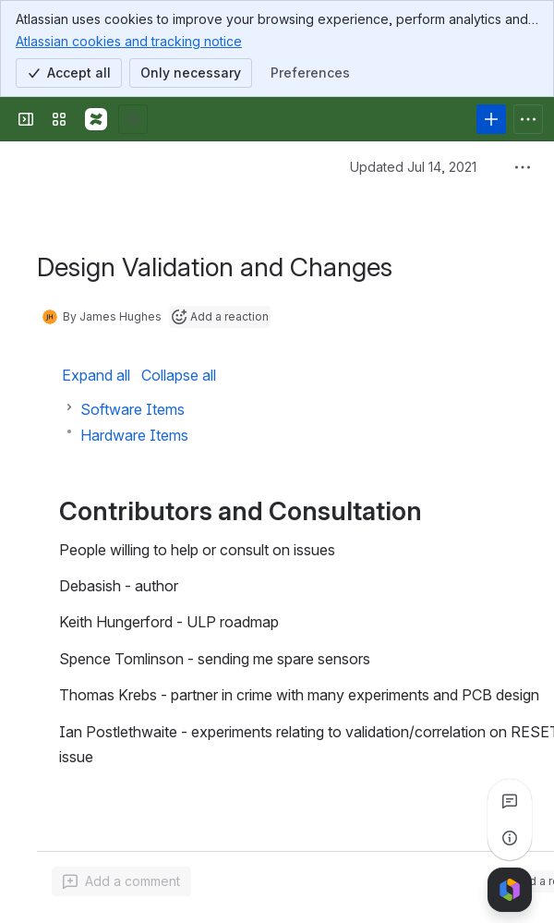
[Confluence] (96, 119)
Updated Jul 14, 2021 (413, 167)
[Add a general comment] (121, 881)
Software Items (132, 409)
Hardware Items (134, 435)
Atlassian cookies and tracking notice (129, 40)
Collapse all (178, 375)
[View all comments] (509, 801)
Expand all (96, 375)
